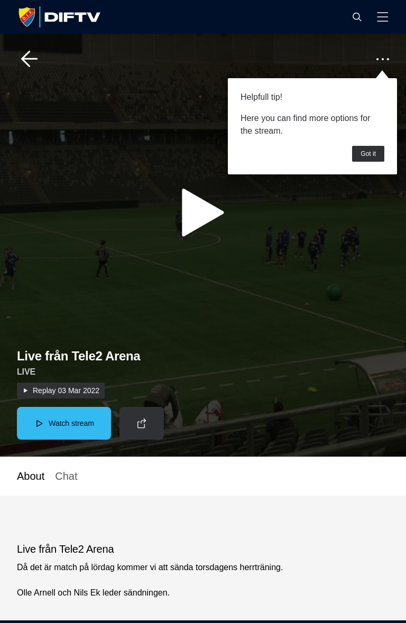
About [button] (30, 476)
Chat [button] (66, 476)
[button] (357, 17)
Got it (368, 153)
